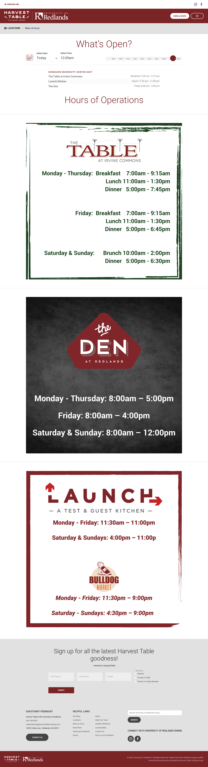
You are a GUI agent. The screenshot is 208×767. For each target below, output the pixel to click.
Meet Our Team (101, 720)
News (97, 716)
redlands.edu (11, 4)
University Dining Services (159, 760)
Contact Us (37, 737)
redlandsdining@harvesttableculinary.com (43, 724)
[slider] (173, 58)
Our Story (76, 716)
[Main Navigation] (197, 16)
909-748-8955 (31, 720)
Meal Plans (77, 728)
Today (41, 58)
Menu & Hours (179, 16)
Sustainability (100, 728)
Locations (12, 28)
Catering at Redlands (81, 731)
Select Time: (66, 53)
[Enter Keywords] (155, 712)
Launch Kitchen (57, 81)
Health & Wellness (102, 724)
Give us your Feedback (104, 735)
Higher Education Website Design (182, 757)
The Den (53, 86)
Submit (61, 690)
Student (139, 674)
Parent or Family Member (146, 681)
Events (75, 735)
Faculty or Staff (142, 677)
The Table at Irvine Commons (65, 76)
